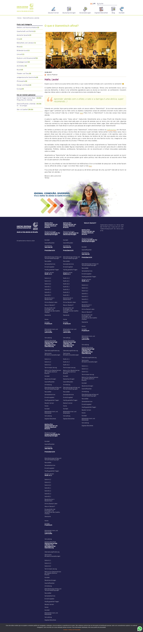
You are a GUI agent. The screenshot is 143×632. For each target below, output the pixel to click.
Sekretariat (48, 247)
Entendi (65, 629)
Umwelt (20, 54)
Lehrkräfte (48, 332)
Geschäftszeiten (50, 243)
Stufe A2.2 (48, 284)
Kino (19, 39)
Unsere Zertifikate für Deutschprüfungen (52, 233)
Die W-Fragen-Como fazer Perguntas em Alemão (29, 99)
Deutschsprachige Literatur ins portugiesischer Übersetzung (51, 344)
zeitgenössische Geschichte (27, 77)
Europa (20, 89)
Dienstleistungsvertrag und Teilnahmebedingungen (53, 257)
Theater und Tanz (24, 74)
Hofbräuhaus (111, 129)
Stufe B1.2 (48, 289)
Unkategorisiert (23, 62)
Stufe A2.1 (48, 281)
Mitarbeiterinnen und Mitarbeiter (51, 330)
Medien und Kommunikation (28, 28)
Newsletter (48, 261)
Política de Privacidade (74, 629)
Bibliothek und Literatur (26, 43)
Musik (20, 70)
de (91, 3)
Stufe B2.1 (48, 295)
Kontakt (47, 240)
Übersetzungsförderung (52, 350)
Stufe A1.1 (48, 274)
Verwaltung (48, 337)
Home (19, 18)
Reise (20, 47)
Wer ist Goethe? (25, 110)
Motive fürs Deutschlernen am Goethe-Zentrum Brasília (51, 225)
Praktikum (48, 323)
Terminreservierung (51, 367)
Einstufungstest (49, 267)
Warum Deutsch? (50, 305)
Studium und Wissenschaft (27, 58)
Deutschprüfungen (50, 231)
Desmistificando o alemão (31, 18)
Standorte (48, 315)
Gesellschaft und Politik (26, 31)
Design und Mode (24, 85)
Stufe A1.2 (48, 278)
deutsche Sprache (24, 35)
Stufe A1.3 (48, 362)
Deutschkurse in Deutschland (49, 298)
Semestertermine (50, 264)
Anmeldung (48, 245)
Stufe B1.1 (48, 286)
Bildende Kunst (23, 51)
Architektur (22, 66)
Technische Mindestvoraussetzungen (52, 354)
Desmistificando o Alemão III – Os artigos (29, 105)
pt (94, 3)
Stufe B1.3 (48, 292)
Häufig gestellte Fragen (52, 269)
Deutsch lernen (49, 272)
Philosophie (22, 81)
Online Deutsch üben (51, 302)
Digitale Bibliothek (50, 340)
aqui (81, 113)
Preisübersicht (50, 250)
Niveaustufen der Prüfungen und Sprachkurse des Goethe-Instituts (52, 310)
